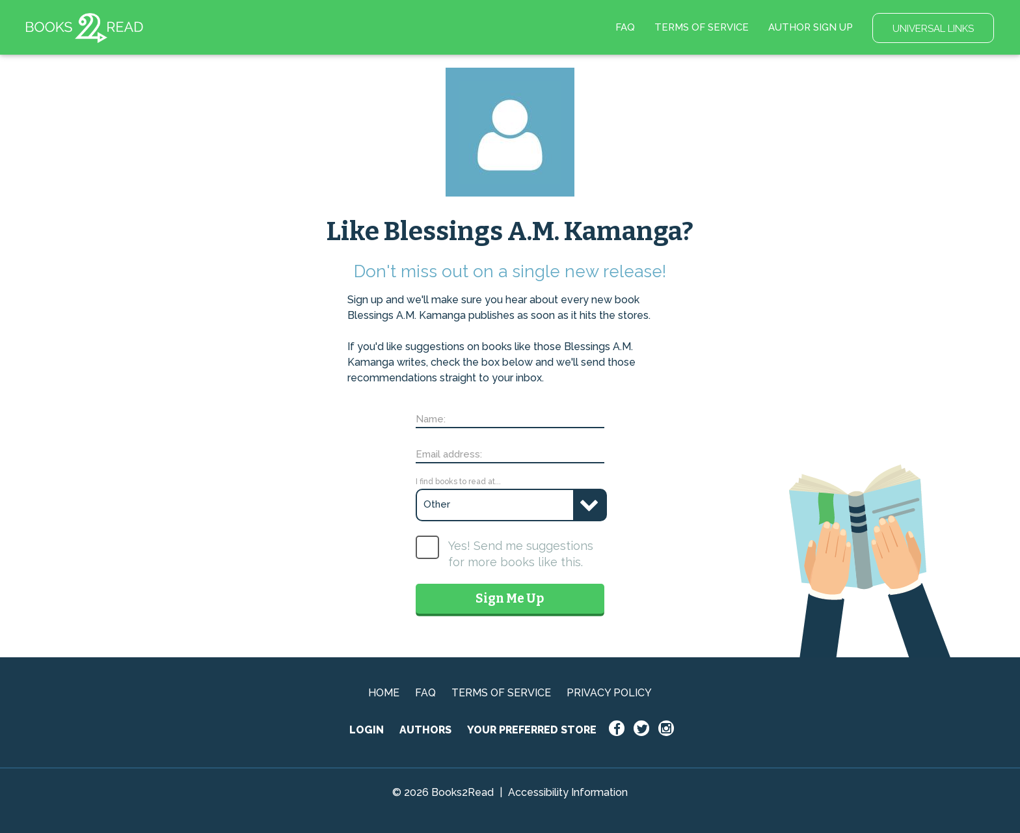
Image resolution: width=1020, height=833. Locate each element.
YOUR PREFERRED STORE (532, 730)
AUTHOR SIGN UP (810, 27)
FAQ (625, 27)
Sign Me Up (510, 598)
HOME (383, 693)
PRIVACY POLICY (609, 693)
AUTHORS (425, 730)
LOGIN (366, 730)
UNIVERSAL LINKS (933, 28)
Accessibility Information (568, 792)
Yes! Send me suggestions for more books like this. (520, 554)
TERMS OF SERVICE (701, 27)
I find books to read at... (458, 481)
